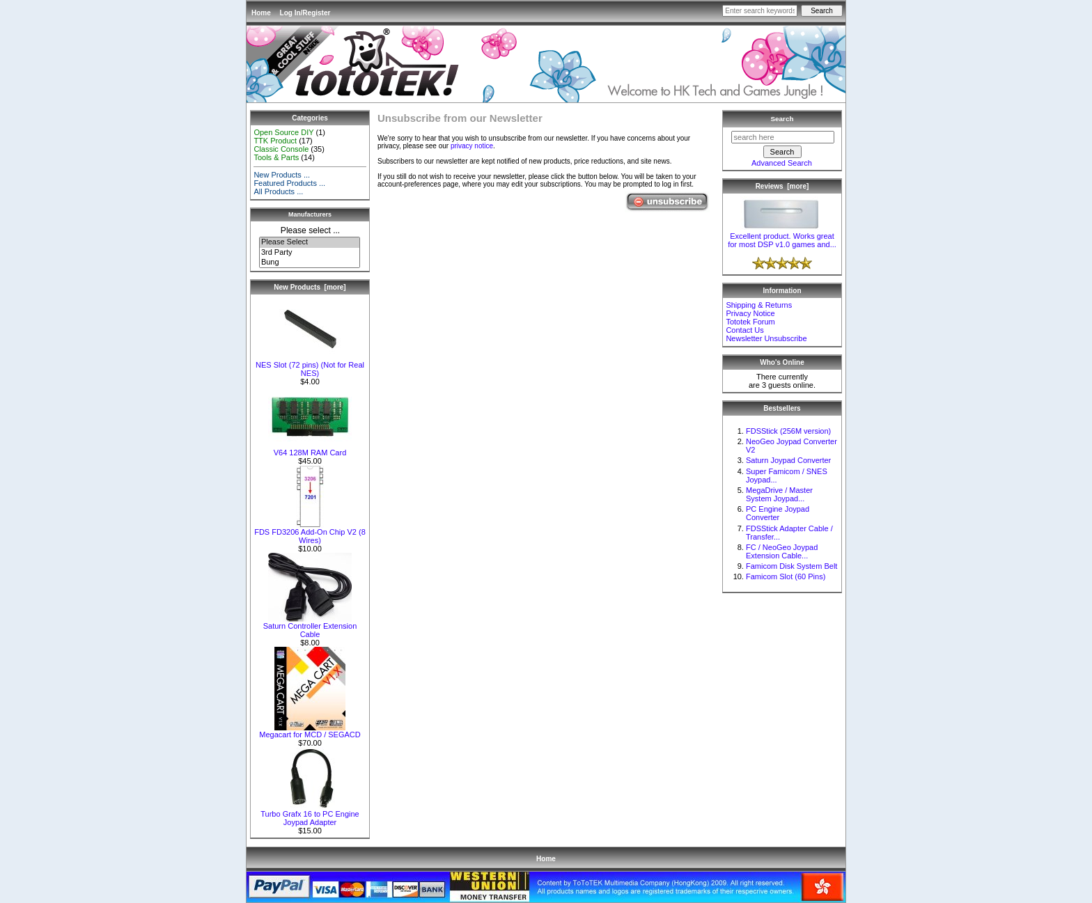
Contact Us (744, 330)
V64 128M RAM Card (310, 449)
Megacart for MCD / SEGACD (309, 731)
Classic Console (281, 149)
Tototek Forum (750, 321)
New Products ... (282, 175)
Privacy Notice (750, 313)
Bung (309, 262)
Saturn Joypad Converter (788, 460)
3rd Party (309, 253)
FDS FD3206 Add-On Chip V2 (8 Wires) (310, 532)
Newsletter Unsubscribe (766, 338)
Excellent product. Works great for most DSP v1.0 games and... (782, 237)
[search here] (782, 137)
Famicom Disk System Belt (791, 566)
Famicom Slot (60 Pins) (785, 576)
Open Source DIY (283, 132)
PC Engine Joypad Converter (777, 513)
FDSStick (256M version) (788, 431)
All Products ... (278, 191)
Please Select (309, 242)
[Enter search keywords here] (759, 11)
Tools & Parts (276, 157)
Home (261, 13)
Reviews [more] (782, 186)
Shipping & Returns (759, 305)
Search (782, 119)
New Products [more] (309, 287)
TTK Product (275, 140)
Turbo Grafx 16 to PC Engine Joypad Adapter (309, 814)
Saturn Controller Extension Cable (310, 626)
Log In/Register (305, 13)
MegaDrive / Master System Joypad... (779, 494)
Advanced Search (781, 163)
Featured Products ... (289, 183)
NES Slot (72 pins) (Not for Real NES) (310, 365)
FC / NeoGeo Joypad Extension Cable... (782, 551)
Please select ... (310, 230)
